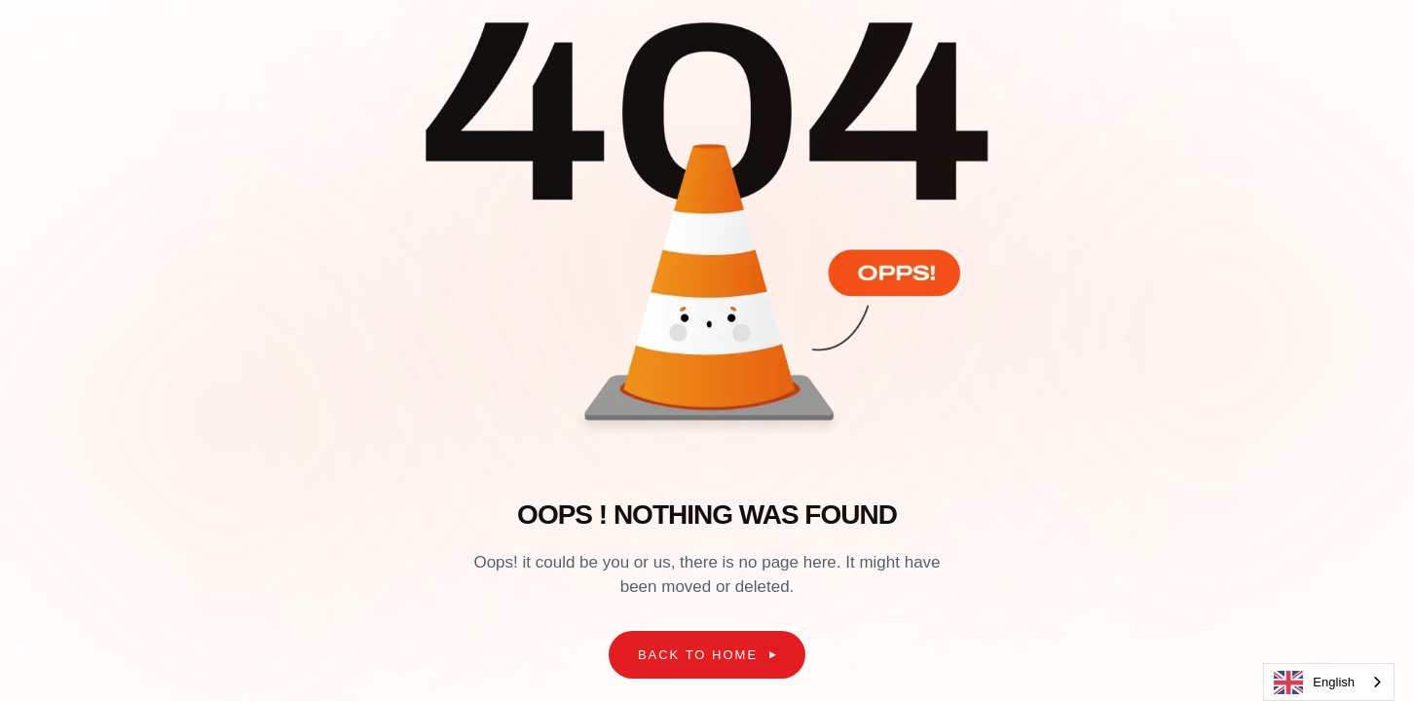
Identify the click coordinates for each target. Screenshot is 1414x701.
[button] (707, 655)
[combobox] (1329, 682)
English (1314, 682)
